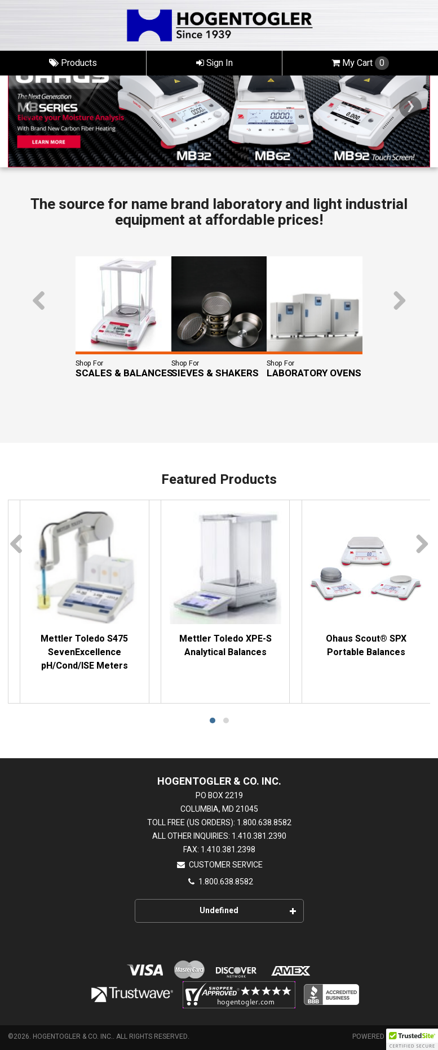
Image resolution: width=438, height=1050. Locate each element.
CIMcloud (413, 1036)
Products (73, 63)
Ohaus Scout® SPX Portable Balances (366, 645)
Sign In (214, 63)
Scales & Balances (124, 373)
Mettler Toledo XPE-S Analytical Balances (225, 645)
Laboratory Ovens (314, 373)
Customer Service (219, 865)
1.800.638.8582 (219, 882)
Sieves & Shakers (215, 373)
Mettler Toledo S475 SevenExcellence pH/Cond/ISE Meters (84, 652)
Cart (360, 63)
